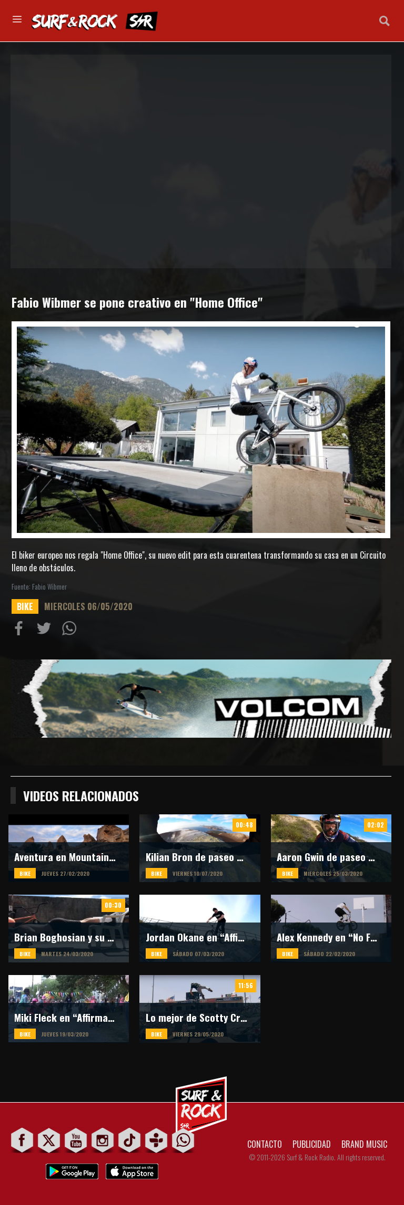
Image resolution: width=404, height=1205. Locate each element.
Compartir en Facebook (21, 630)
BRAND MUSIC (364, 1144)
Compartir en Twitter (46, 630)
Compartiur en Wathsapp (71, 630)
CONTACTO (264, 1144)
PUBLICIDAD (311, 1144)
